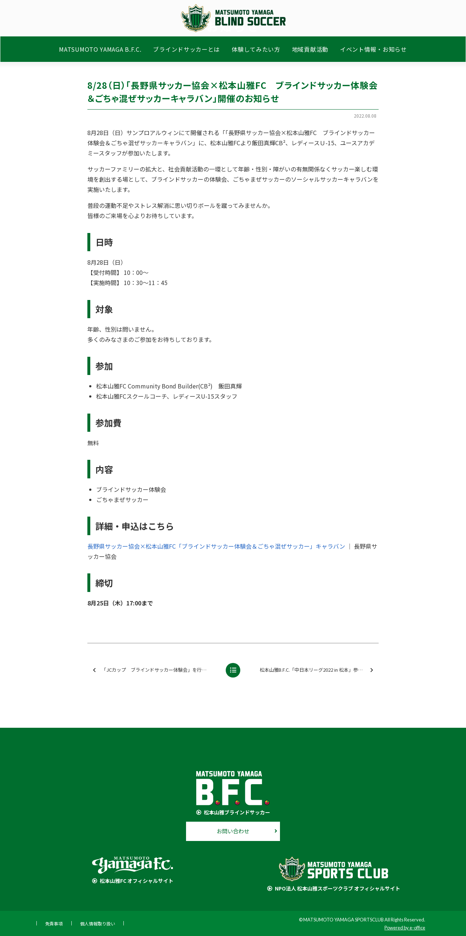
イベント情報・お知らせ (373, 50)
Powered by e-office (404, 928)
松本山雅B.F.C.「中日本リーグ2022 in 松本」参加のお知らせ (319, 670)
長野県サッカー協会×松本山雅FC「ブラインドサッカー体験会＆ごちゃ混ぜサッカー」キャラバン (216, 546)
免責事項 (54, 923)
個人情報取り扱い (97, 923)
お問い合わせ (233, 831)
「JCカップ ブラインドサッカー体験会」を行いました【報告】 (156, 670)
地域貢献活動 (310, 50)
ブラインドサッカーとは (186, 50)
